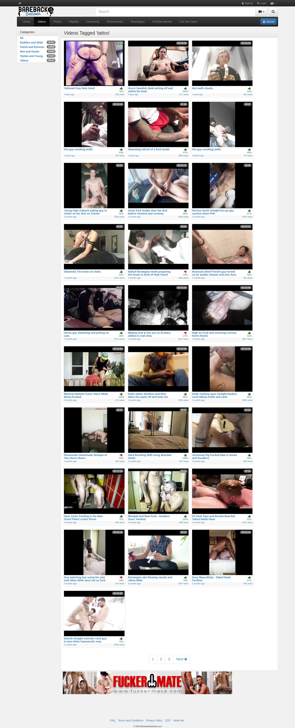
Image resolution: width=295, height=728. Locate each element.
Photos (57, 21)
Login (261, 3)
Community (93, 21)
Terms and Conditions (130, 720)
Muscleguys (138, 21)
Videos (42, 21)
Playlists (74, 21)
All (21, 38)
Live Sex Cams (188, 21)
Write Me (178, 720)
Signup (247, 3)
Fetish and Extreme (38, 47)
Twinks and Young (38, 56)
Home (26, 21)
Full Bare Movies (162, 21)
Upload (268, 21)
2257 (168, 720)
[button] (273, 3)
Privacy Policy (154, 720)
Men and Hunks (38, 51)
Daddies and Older (38, 42)
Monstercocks (115, 21)
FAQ (112, 720)
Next (181, 659)
